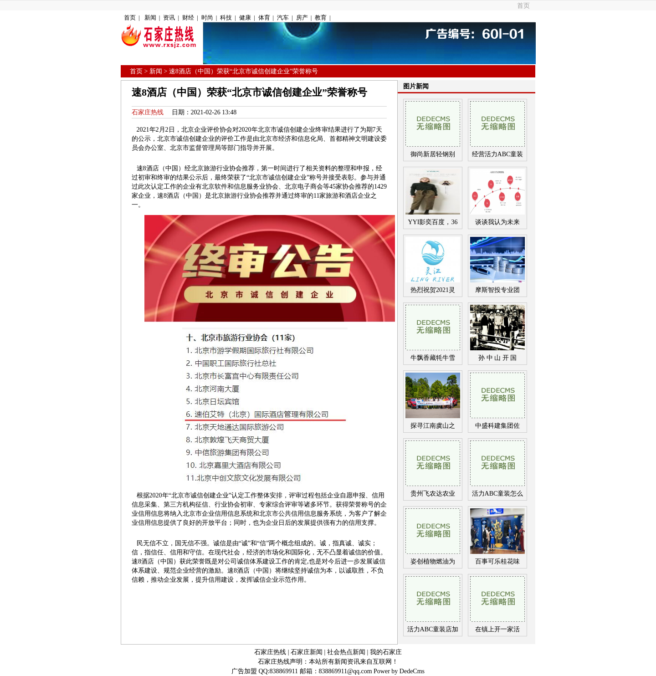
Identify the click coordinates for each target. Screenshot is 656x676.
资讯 (169, 17)
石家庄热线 (148, 112)
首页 (523, 5)
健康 (245, 17)
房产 (302, 17)
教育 (321, 17)
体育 (264, 17)
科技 (226, 17)
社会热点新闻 (346, 652)
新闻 (150, 17)
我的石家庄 (386, 652)
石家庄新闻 (307, 652)
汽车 (283, 17)
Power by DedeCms (399, 671)
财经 (188, 17)
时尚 (207, 17)
